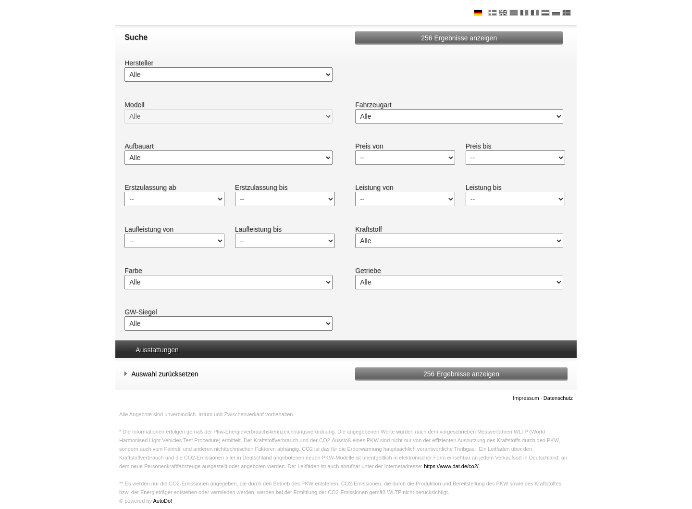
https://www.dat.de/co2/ (451, 466)
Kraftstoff (368, 229)
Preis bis (479, 146)
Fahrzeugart (373, 105)
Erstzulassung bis (261, 187)
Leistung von (374, 187)
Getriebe (368, 270)
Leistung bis (484, 187)
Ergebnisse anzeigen (459, 38)
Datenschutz (558, 398)
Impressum (526, 398)
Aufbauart (139, 146)
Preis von (369, 146)
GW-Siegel (140, 312)
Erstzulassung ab (150, 187)
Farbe (133, 270)
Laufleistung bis (258, 229)
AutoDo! (162, 501)
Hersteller (138, 63)
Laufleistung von (148, 229)
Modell (134, 105)
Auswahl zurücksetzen (161, 374)
